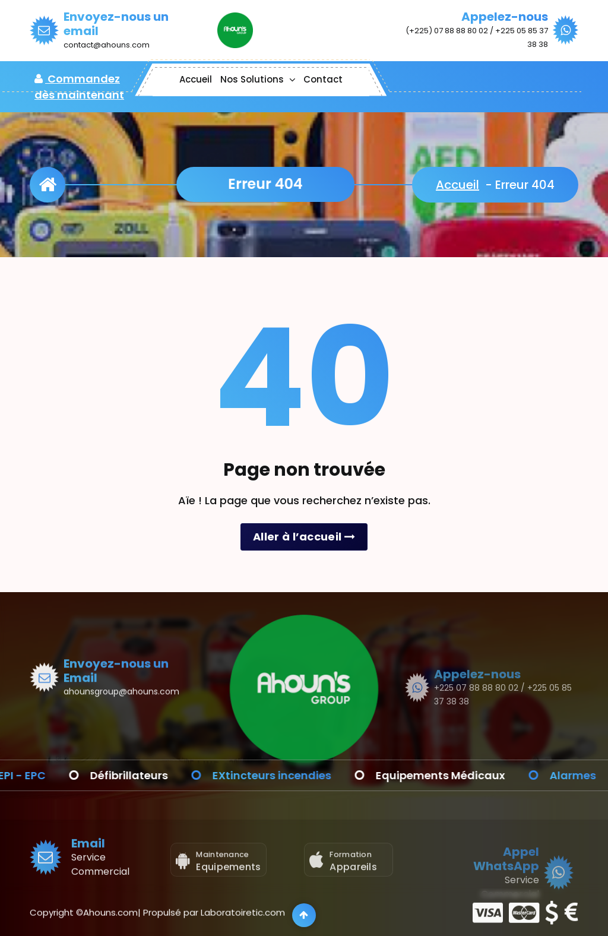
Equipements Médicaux (454, 775)
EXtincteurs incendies (285, 775)
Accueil (195, 79)
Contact (323, 79)
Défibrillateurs (143, 775)
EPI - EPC (35, 775)
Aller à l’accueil (304, 536)
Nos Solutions (252, 79)
